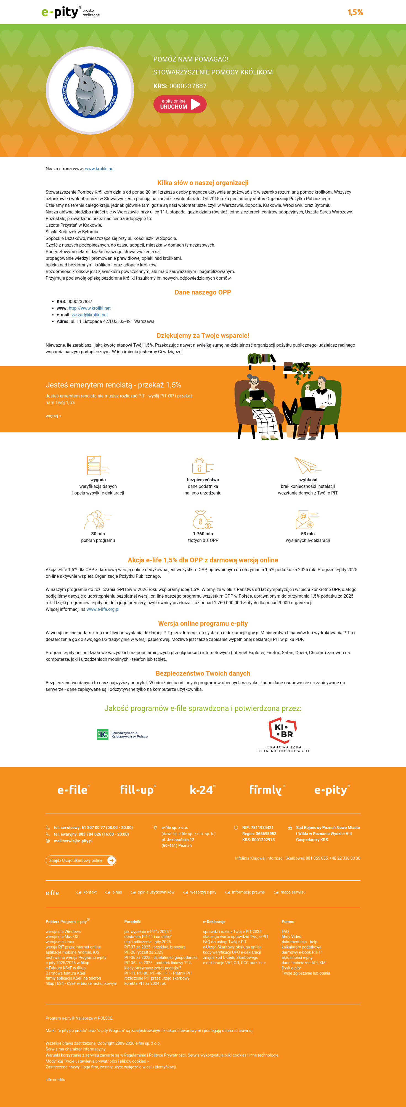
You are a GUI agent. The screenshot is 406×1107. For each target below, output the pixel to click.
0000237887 (180, 86)
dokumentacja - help (299, 942)
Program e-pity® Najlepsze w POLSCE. (80, 1018)
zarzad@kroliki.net (90, 314)
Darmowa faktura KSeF (66, 973)
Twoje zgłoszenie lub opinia (306, 973)
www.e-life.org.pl (103, 609)
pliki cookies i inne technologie (251, 1055)
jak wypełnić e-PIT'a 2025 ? (148, 931)
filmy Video (291, 936)
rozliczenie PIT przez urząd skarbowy (157, 978)
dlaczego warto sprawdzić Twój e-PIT (236, 936)
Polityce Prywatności (167, 1055)
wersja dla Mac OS (62, 936)
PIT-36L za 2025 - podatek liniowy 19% (158, 963)
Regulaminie (135, 1055)
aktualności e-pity (297, 957)
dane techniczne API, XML (305, 963)
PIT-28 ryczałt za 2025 (143, 952)
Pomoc (288, 921)
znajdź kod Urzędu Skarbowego (230, 957)
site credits (55, 1079)
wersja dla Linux (60, 942)
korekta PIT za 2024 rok (145, 983)
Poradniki (133, 921)
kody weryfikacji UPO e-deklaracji (232, 952)
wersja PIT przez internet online (73, 947)
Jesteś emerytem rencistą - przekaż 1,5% (113, 385)
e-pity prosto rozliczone (71, 12)
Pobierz (68, 920)
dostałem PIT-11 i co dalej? (148, 936)
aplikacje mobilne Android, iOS (72, 952)
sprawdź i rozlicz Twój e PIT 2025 (232, 931)
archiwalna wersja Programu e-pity (76, 957)
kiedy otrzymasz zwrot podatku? (152, 968)
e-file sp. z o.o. (148, 1043)
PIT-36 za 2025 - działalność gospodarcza (161, 957)
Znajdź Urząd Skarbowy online (75, 860)
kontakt (90, 892)
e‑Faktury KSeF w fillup (66, 968)
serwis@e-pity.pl (77, 841)
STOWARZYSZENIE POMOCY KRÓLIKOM (213, 72)
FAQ (285, 931)
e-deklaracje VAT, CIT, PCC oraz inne (234, 963)
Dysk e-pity (291, 968)
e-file (52, 892)
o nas (117, 892)
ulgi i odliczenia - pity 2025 (147, 942)
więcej (52, 415)
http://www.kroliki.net (90, 308)
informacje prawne (248, 892)
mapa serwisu (293, 892)
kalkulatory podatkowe (302, 947)
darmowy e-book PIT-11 (302, 952)
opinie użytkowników (156, 892)
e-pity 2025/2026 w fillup (67, 963)
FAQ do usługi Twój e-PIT (225, 942)
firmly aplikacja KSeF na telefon (73, 978)
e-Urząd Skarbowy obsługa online (232, 947)
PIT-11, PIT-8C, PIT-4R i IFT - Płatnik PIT (158, 973)
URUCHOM (173, 104)
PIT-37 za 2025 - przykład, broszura (155, 947)
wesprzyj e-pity (203, 892)
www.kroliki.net (100, 168)
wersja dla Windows (63, 931)
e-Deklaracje (214, 921)
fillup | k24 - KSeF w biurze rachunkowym (81, 983)
